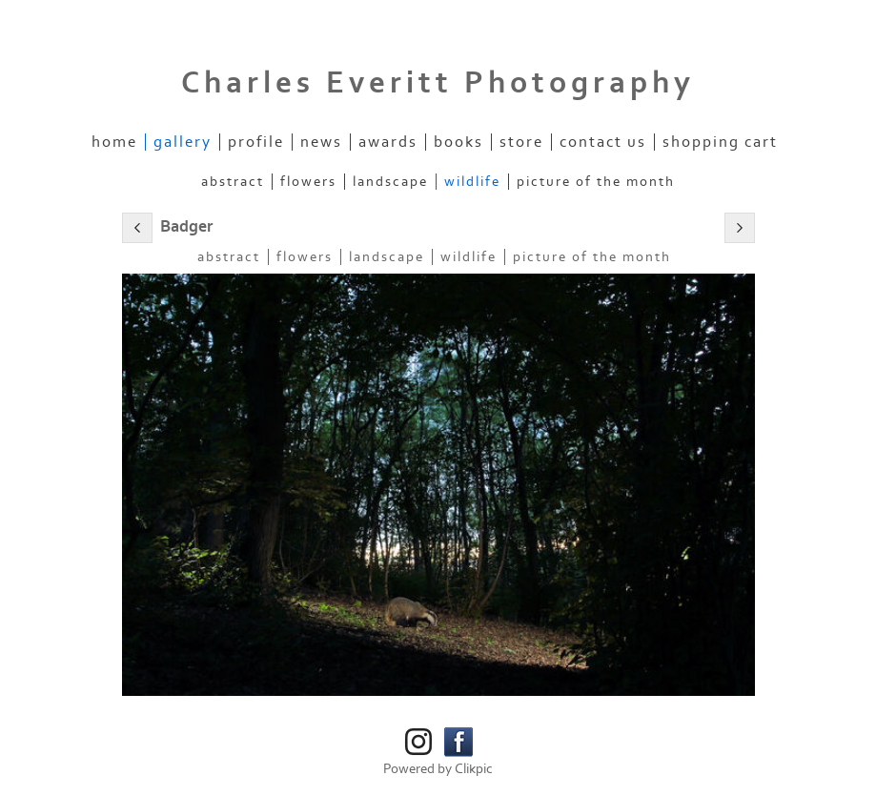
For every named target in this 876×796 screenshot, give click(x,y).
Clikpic (474, 769)
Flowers (308, 181)
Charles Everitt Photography (438, 83)
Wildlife (472, 181)
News (321, 142)
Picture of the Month (596, 181)
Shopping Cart (720, 142)
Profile (256, 142)
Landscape (390, 181)
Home (114, 142)
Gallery (182, 142)
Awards (388, 142)
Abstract (232, 181)
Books (458, 142)
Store (521, 142)
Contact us (603, 142)
